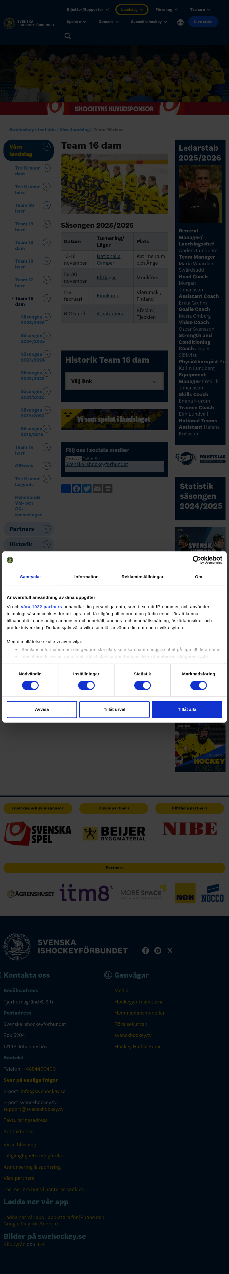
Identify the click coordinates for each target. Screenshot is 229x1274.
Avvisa (42, 709)
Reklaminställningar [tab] (142, 576)
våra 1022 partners (41, 606)
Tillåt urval (115, 709)
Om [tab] (198, 576)
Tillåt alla (187, 709)
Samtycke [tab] (30, 576)
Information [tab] (86, 576)
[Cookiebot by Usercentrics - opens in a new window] (196, 560)
